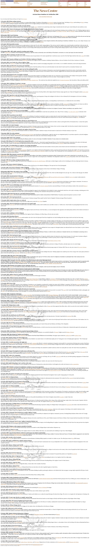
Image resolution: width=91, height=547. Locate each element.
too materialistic (75, 364)
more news (4, 388)
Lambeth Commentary (47, 409)
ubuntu (49, 306)
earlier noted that (20, 296)
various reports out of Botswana (28, 297)
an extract (79, 284)
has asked (12, 22)
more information (84, 387)
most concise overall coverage (10, 31)
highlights (16, 256)
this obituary (20, 446)
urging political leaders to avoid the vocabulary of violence (14, 307)
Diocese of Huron (6, 378)
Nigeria (77, 4)
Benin (43, 457)
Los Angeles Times (10, 151)
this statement (50, 23)
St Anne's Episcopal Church (30, 36)
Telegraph (55, 181)
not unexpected (79, 483)
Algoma (58, 514)
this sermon (41, 41)
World (85, 5)
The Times (64, 31)
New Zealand (69, 4)
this (9, 471)
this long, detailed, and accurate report (53, 263)
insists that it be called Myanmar (38, 161)
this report (31, 31)
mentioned (69, 316)
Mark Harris (30, 542)
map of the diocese (8, 221)
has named (14, 100)
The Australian (10, 368)
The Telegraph (72, 31)
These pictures (78, 280)
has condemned (40, 105)
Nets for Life (72, 177)
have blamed (3, 23)
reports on (13, 63)
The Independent (35, 286)
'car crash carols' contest (73, 111)
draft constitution (22, 149)
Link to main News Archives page (45, 16)
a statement (34, 343)
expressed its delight (16, 247)
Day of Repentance (19, 522)
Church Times (21, 155)
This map (39, 221)
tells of (10, 356)
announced (13, 30)
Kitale (82, 22)
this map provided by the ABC (55, 370)
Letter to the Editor (28, 295)
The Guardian (59, 31)
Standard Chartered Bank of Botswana (40, 177)
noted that (68, 156)
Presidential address (62, 542)
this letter (10, 118)
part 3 (31, 252)
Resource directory (3, 4)
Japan (59, 4)
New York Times (23, 262)
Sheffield (68, 387)
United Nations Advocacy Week (54, 240)
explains (84, 382)
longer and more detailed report (7, 320)
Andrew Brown (24, 542)
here (78, 117)
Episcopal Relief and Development (57, 177)
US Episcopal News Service (19, 434)
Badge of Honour (70, 332)
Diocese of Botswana (53, 295)
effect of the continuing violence (30, 311)
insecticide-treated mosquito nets (17, 178)
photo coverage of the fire (54, 280)
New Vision (40, 201)
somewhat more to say (12, 339)
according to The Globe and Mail (29, 344)
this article (69, 352)
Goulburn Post (68, 335)
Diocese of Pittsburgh (42, 487)
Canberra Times (78, 335)
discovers (8, 284)
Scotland (85, 4)
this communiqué (18, 435)
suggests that (85, 297)
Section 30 (81, 392)
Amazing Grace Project (35, 301)
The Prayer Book (29, 4)
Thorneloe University (39, 514)
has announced (22, 335)
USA (67, 5)
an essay (23, 327)
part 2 (26, 252)
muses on (22, 168)
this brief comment (76, 151)
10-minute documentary (64, 80)
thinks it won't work (5, 32)
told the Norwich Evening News (46, 478)
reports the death (21, 537)
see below (74, 453)
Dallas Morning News (35, 262)
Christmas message (22, 84)
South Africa (60, 5)
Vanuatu (56, 332)
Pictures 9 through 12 (34, 280)
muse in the (50, 181)
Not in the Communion (44, 4)
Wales (77, 5)
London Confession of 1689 (9, 393)
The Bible (28, 5)
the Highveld (58, 537)
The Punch (37, 542)
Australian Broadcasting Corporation (37, 151)
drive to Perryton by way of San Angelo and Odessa (21, 224)
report (64, 290)
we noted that (9, 91)
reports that (64, 36)
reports (35, 26)
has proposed (50, 22)
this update (61, 396)
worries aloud (85, 91)
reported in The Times (26, 88)
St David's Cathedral (44, 185)
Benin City (25, 457)
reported (71, 378)
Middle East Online (5, 155)
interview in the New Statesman (17, 85)
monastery (53, 278)
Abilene (7, 224)
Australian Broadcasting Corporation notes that (34, 369)
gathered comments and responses (21, 404)
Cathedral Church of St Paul (27, 134)
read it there (17, 252)
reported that (16, 244)
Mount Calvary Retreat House (32, 278)
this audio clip (57, 86)
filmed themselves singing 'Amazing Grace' (29, 80)
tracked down (31, 285)
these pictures (56, 224)
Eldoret (72, 22)
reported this (69, 404)
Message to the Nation (74, 542)
